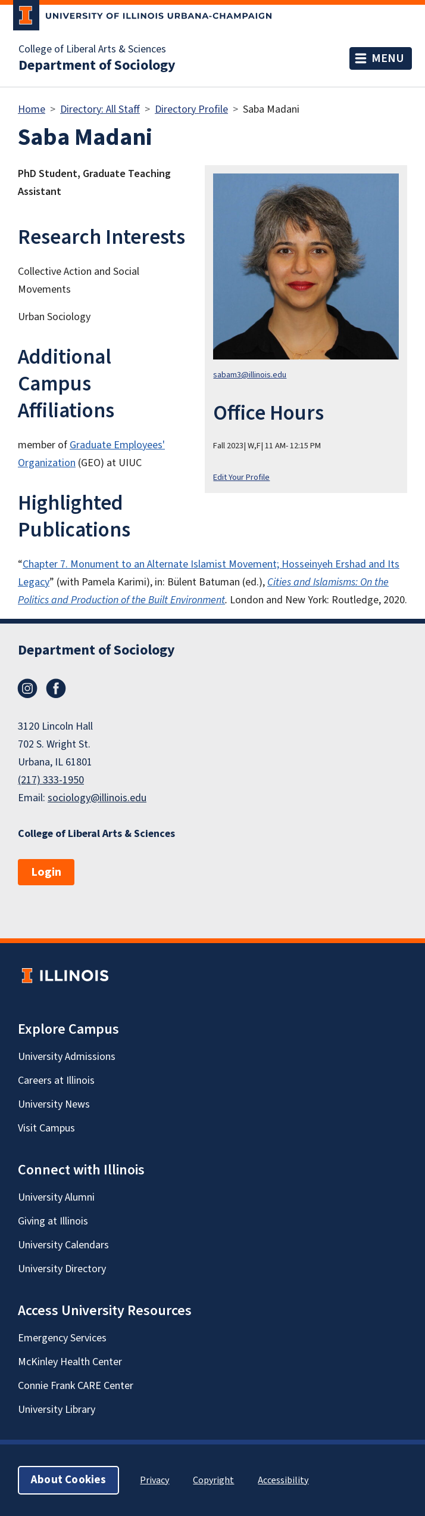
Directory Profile (191, 109)
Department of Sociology (97, 66)
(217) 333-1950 (51, 780)
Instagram (27, 688)
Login (46, 872)
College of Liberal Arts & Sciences (92, 49)
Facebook (56, 688)
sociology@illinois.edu (97, 797)
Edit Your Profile (241, 477)
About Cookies (68, 1480)
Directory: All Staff (100, 109)
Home (31, 109)
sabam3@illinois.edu (249, 374)
